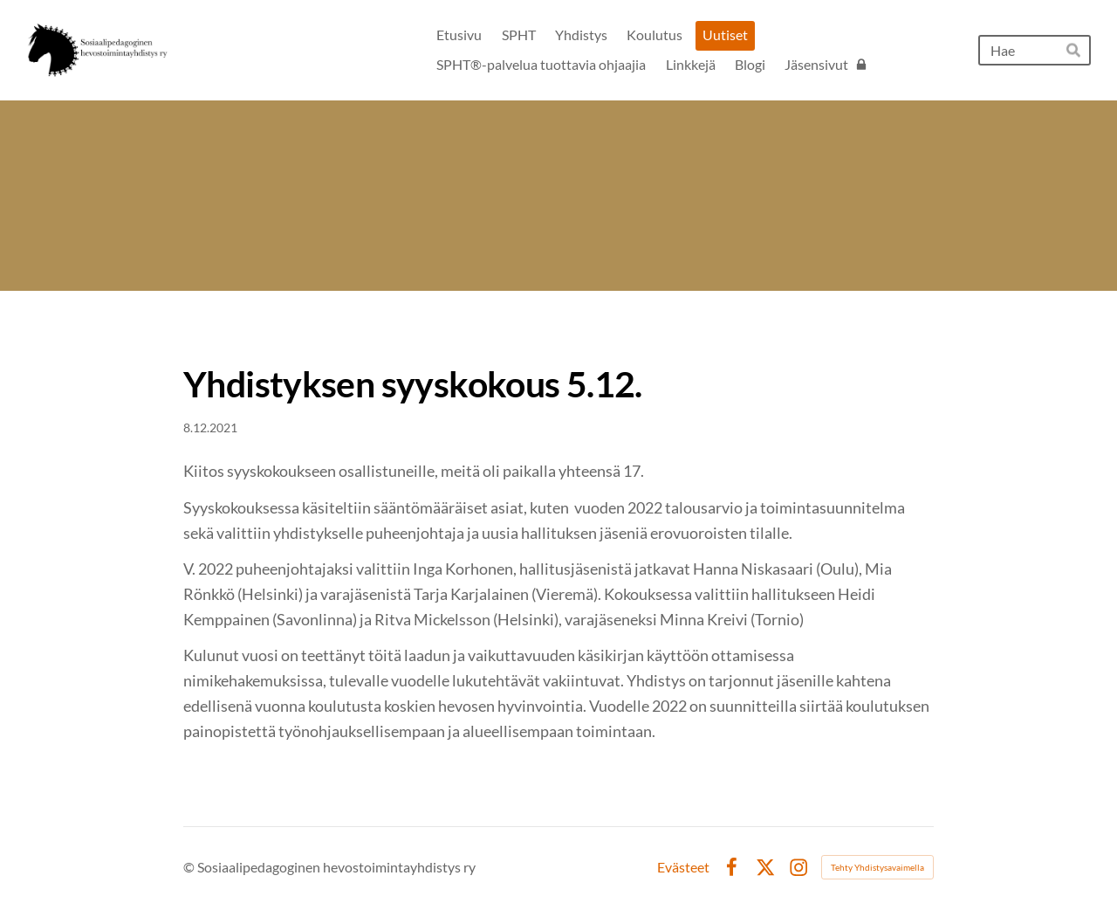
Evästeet (683, 867)
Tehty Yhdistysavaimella (877, 867)
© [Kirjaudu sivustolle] (190, 866)
